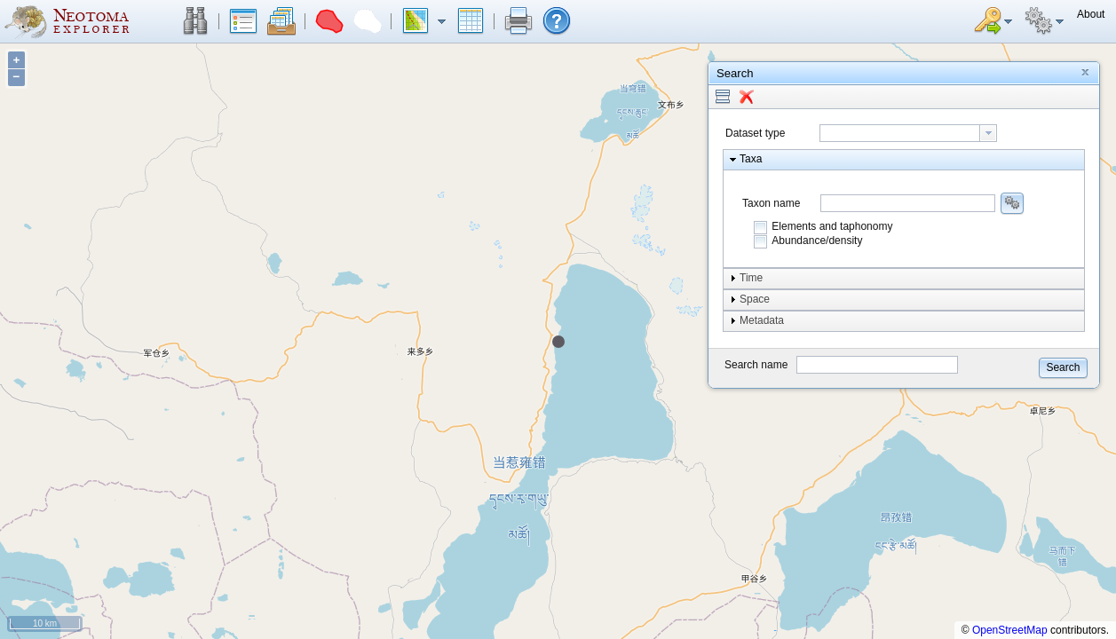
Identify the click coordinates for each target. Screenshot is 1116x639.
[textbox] (899, 133)
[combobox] (908, 133)
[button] (195, 21)
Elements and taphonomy (832, 226)
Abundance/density (817, 240)
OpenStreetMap (1010, 630)
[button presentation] (988, 133)
